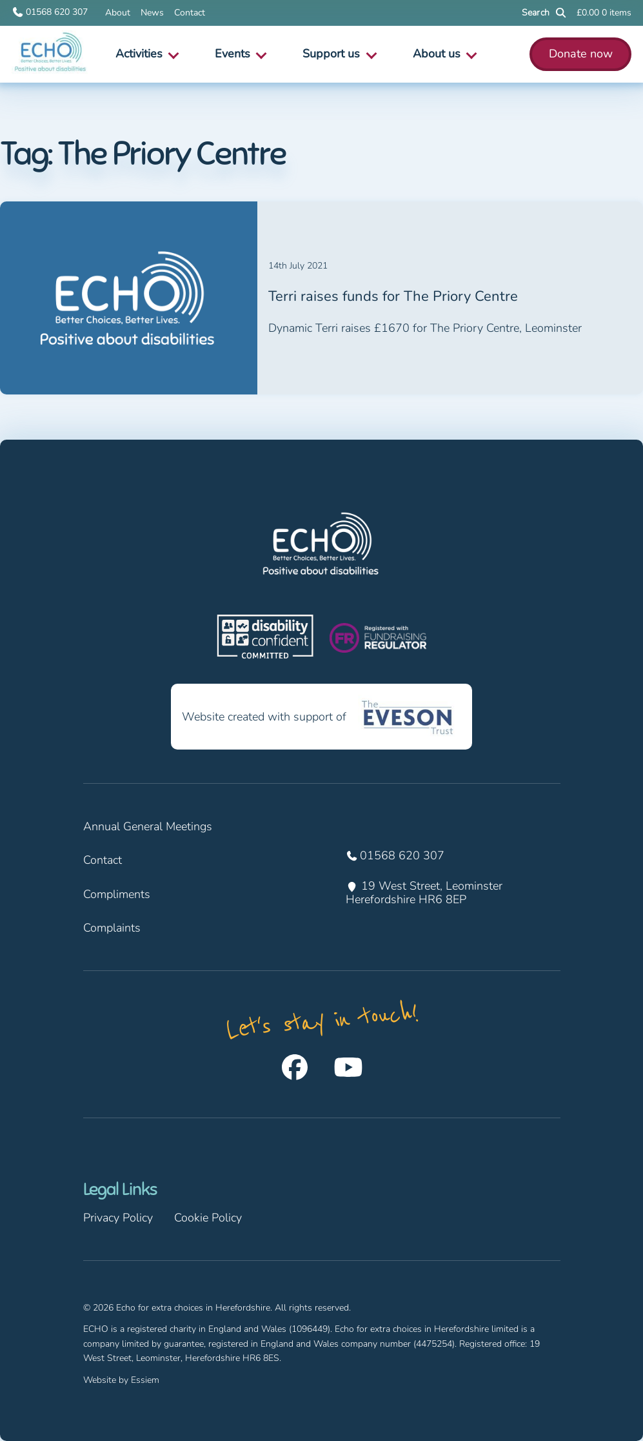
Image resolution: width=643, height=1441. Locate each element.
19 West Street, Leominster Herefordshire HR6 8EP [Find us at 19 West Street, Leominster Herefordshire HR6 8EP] (426, 892)
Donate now (581, 53)
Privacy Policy (118, 1217)
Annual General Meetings (147, 826)
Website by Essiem (121, 1380)
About (117, 12)
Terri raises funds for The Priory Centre (393, 297)
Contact (189, 12)
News (152, 12)
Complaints (112, 927)
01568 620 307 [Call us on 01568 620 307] (50, 12)
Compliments (116, 894)
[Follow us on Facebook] (295, 1067)
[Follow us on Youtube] (348, 1067)
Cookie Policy (208, 1217)
